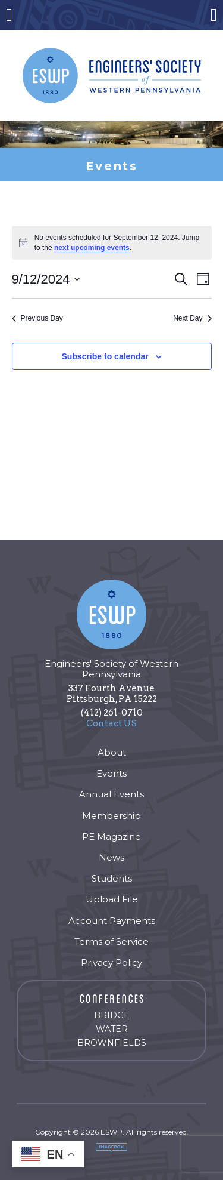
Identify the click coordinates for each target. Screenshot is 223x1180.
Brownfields (111, 1042)
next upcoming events (92, 248)
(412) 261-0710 (112, 712)
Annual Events (111, 794)
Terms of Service (111, 941)
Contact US (111, 723)
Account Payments (111, 920)
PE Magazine (111, 836)
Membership (111, 815)
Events (111, 773)
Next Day (192, 318)
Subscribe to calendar (104, 356)
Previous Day (37, 318)
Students (112, 878)
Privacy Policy (111, 962)
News (111, 857)
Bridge (112, 1015)
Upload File (112, 899)
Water (112, 1029)
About (112, 752)
